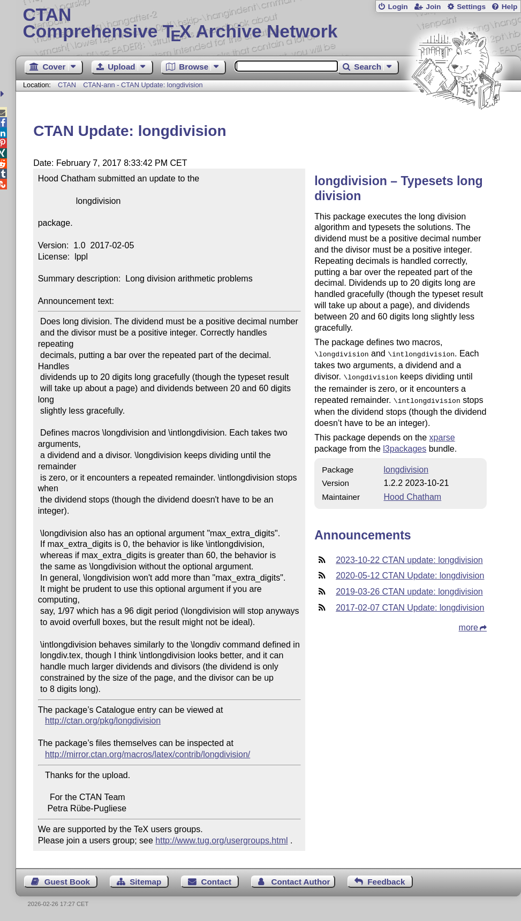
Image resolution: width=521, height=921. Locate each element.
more (468, 624)
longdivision (406, 466)
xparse (442, 434)
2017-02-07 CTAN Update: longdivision (410, 604)
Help (510, 7)
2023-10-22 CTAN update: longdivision (409, 556)
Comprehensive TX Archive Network (268, 24)
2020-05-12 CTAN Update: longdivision (410, 572)
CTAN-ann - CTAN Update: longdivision (143, 85)
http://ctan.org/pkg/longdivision (103, 720)
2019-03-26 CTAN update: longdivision (409, 588)
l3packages (404, 445)
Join (433, 7)
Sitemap (145, 881)
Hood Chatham (413, 493)
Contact (216, 881)
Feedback (386, 881)
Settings (471, 7)
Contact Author (300, 881)
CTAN (67, 85)
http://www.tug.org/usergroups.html (221, 840)
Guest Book (67, 881)
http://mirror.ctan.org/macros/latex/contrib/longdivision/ (147, 754)
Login (397, 7)
